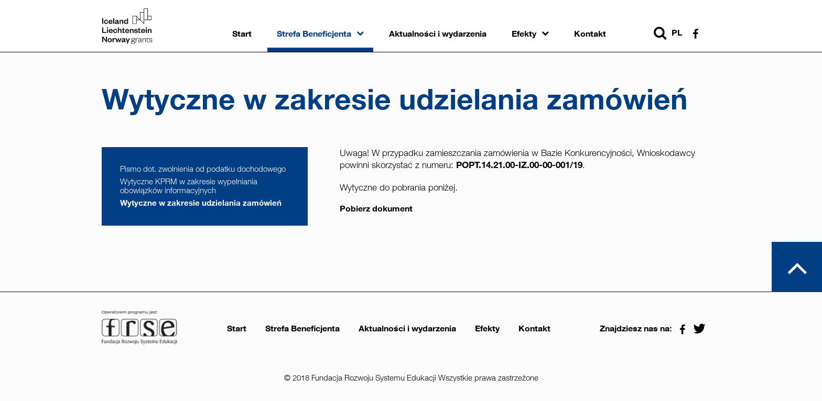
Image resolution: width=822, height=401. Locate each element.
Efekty (524, 33)
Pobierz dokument (376, 209)
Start (242, 33)
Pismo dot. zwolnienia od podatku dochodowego (203, 169)
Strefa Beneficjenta (314, 33)
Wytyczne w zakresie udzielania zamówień (201, 203)
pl (677, 32)
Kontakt (590, 33)
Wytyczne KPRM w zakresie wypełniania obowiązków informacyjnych (188, 185)
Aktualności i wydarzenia (437, 33)
